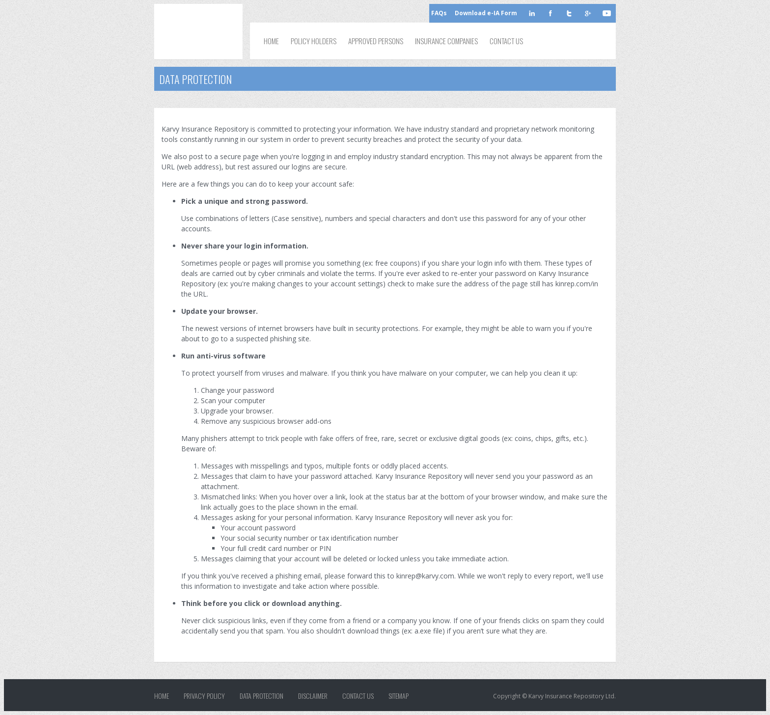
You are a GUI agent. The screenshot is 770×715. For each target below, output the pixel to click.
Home (271, 40)
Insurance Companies (446, 40)
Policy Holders (313, 40)
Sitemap (398, 695)
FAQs (439, 13)
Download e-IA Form (486, 13)
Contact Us (506, 40)
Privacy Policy (204, 695)
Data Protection (261, 695)
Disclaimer (313, 695)
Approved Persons (375, 40)
